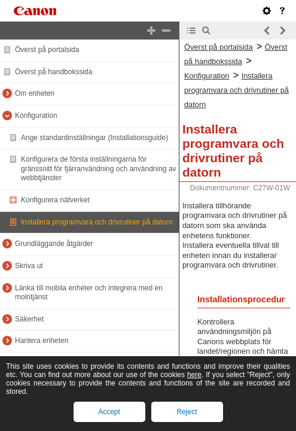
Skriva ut (29, 266)
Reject (186, 412)
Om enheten (34, 93)
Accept (109, 412)
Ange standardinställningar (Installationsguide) (94, 137)
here (194, 375)
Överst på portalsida (47, 49)
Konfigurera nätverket (55, 200)
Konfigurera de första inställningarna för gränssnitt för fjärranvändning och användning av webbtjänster (98, 168)
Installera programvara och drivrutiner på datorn (96, 222)
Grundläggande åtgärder (54, 243)
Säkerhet (29, 319)
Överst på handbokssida (53, 72)
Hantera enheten (41, 340)
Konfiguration (36, 115)
